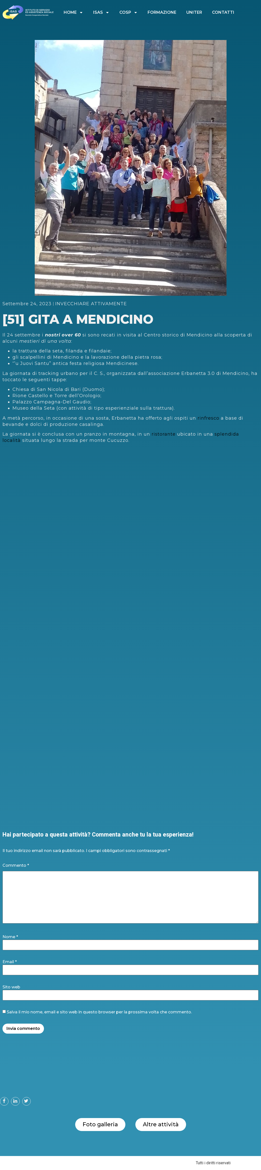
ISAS (101, 12)
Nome (10, 937)
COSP (128, 12)
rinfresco (209, 418)
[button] (4, 1101)
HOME (73, 12)
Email (9, 962)
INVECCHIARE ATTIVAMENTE (91, 303)
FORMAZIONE (162, 12)
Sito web (11, 987)
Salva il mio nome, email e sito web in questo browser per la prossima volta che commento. (99, 1012)
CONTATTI (223, 12)
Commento (15, 866)
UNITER (194, 12)
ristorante (164, 434)
